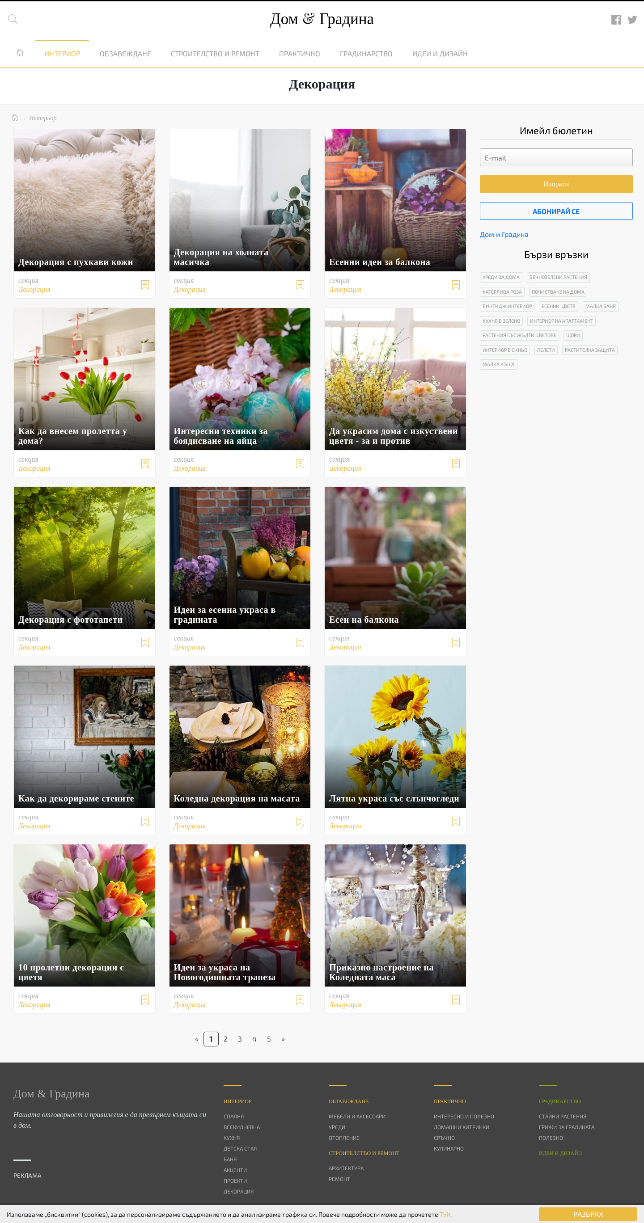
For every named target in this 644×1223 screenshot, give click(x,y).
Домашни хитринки (461, 1127)
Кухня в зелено (501, 321)
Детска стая (240, 1148)
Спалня (234, 1116)
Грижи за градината (566, 1127)
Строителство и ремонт (215, 53)
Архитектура (346, 1168)
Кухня (232, 1137)
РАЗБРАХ (588, 1214)
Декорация (239, 1191)
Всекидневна (242, 1127)
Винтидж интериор (507, 306)
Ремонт (339, 1179)
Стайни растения (562, 1116)
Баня (230, 1159)
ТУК (445, 1214)
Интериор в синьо (505, 350)
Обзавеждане (125, 53)
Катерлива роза (502, 292)
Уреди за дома (501, 277)
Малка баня (600, 306)
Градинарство (366, 53)
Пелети (546, 350)
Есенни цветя (559, 306)
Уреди (337, 1127)
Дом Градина (322, 19)
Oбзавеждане (349, 1101)
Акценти (235, 1170)
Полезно (551, 1137)
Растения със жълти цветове (519, 335)
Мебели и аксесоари (357, 1116)
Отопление (344, 1137)
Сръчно (444, 1137)
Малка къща (499, 364)
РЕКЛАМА (27, 1175)
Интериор (62, 53)
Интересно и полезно (464, 1116)
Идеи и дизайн (440, 53)
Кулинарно (449, 1148)
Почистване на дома (558, 292)
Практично (299, 53)
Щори (573, 335)
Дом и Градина (504, 234)
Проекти (235, 1180)
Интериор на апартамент (561, 321)
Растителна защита (590, 350)
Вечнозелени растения (558, 277)
